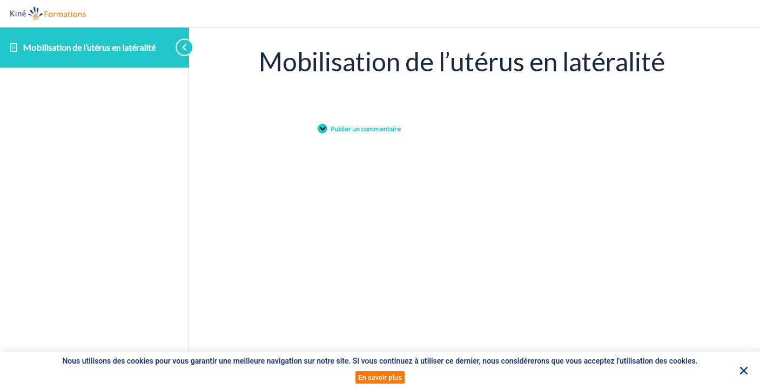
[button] (743, 370)
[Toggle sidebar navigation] (167, 47)
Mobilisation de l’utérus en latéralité (89, 47)
